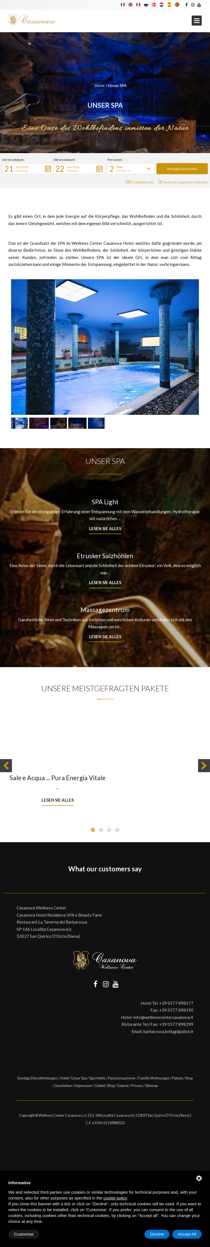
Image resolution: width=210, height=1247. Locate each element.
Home (100, 85)
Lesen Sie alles (105, 528)
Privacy (137, 1085)
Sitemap (151, 1085)
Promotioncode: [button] (140, 182)
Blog (111, 1085)
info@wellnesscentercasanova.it (163, 1017)
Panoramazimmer (122, 1078)
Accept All (187, 1234)
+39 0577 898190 (176, 1009)
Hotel (64, 1078)
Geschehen (63, 1085)
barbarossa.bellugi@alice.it (168, 1031)
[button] (28, 168)
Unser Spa (79, 1078)
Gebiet (100, 1085)
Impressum (83, 1085)
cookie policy (115, 1198)
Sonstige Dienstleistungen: (37, 1078)
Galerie (123, 1085)
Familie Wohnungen (153, 1078)
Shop (189, 1078)
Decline (157, 1234)
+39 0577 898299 (176, 1024)
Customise (24, 1234)
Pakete (177, 1078)
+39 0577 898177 (176, 1003)
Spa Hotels (97, 1078)
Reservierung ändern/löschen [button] (183, 182)
